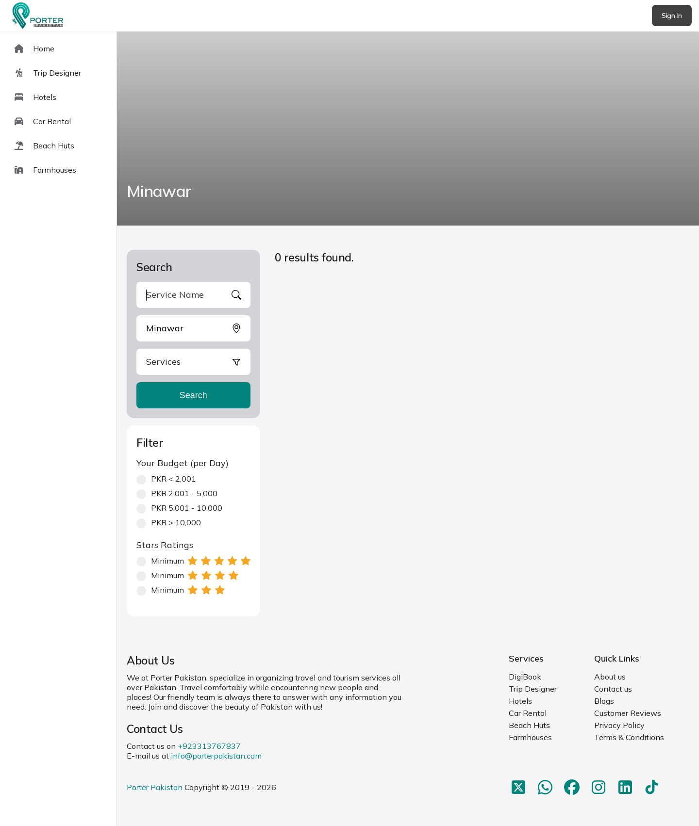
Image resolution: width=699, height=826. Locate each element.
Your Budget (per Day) (182, 463)
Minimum (193, 561)
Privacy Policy (619, 725)
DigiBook (525, 676)
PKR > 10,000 (168, 522)
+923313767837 (209, 746)
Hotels (520, 701)
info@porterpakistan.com (216, 756)
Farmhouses (530, 737)
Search (193, 395)
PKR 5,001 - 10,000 (179, 508)
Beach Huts (529, 725)
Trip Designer (533, 689)
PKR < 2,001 (166, 479)
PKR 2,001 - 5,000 (176, 493)
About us (610, 676)
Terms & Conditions (629, 737)
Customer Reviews (627, 713)
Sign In (672, 15)
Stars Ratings (164, 545)
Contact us (613, 689)
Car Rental (528, 713)
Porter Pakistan (155, 787)
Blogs (604, 701)
